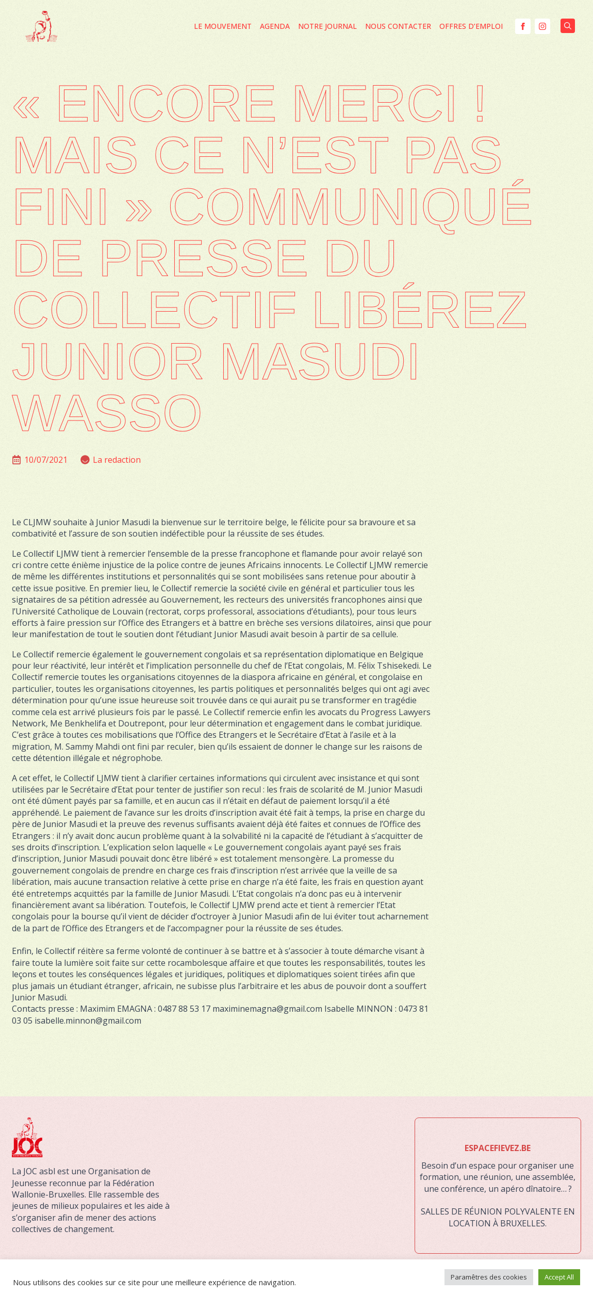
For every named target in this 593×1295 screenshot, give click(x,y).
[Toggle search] (568, 26)
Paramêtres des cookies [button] (489, 1277)
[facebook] (523, 26)
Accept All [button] (559, 1277)
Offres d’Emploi (471, 26)
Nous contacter (398, 26)
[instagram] (542, 26)
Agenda (275, 26)
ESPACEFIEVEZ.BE (498, 1148)
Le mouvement (223, 26)
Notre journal (327, 26)
